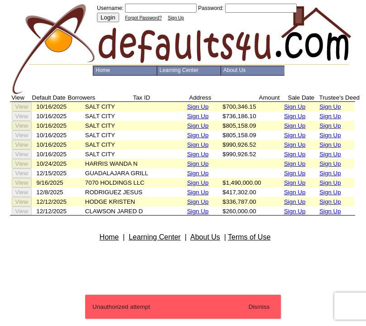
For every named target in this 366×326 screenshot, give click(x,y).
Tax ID (141, 97)
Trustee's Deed (339, 97)
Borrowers (82, 97)
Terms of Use (249, 237)
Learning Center (178, 70)
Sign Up (176, 17)
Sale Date (301, 97)
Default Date (49, 97)
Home (103, 70)
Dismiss (259, 306)
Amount (269, 97)
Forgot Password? (143, 17)
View (22, 106)
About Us (234, 70)
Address (200, 97)
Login (108, 17)
